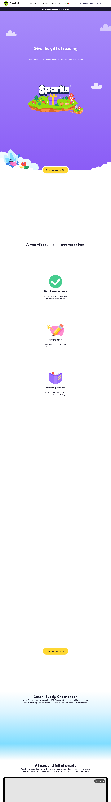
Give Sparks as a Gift (55, 170)
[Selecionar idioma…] (67, 3)
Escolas (45, 3)
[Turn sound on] (99, 781)
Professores (34, 3)
